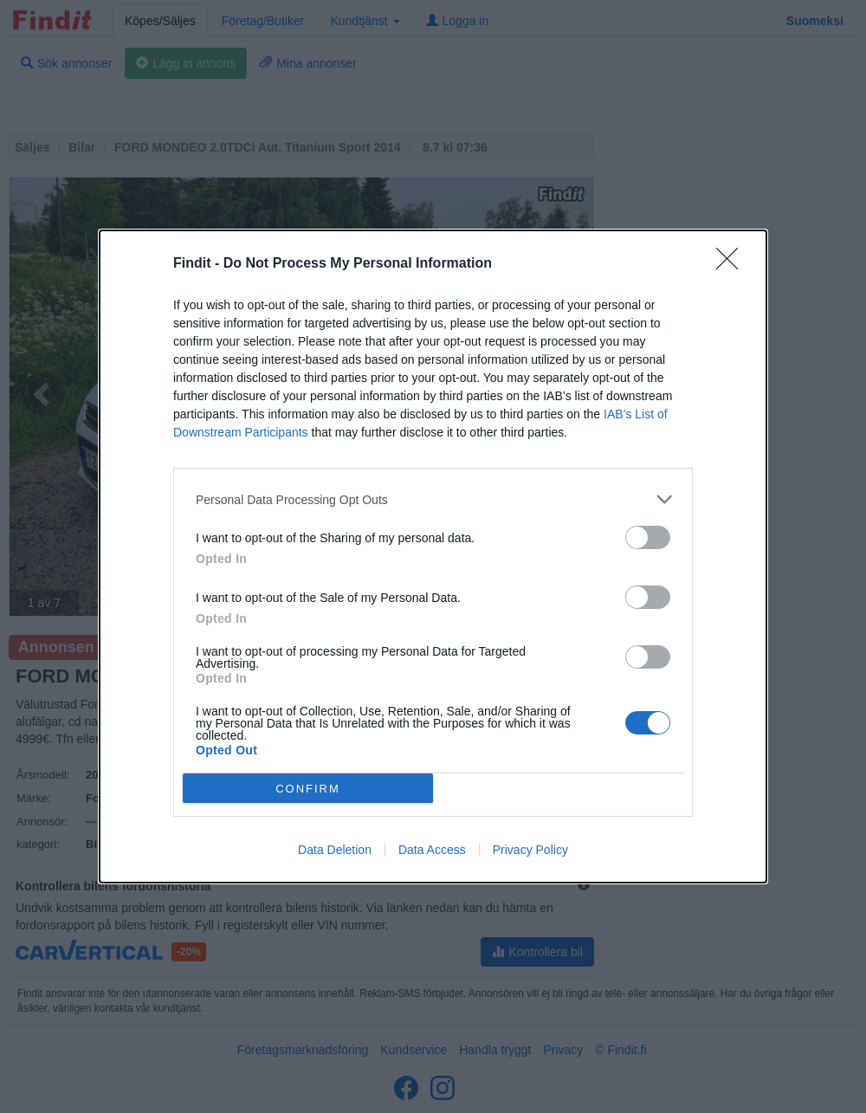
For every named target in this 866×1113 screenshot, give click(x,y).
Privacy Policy (530, 850)
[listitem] (433, 499)
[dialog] (433, 556)
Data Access (432, 850)
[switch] (647, 537)
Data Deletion (335, 850)
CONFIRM (307, 788)
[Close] (732, 264)
